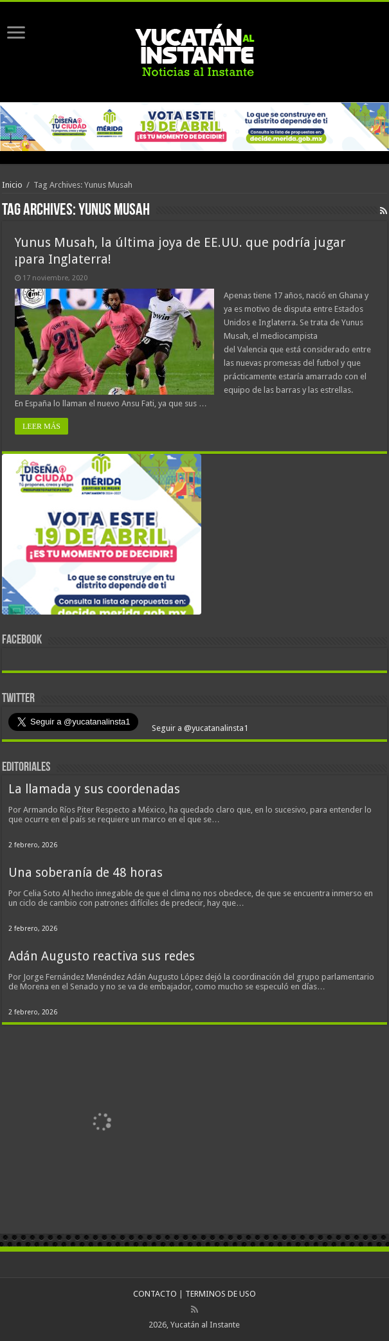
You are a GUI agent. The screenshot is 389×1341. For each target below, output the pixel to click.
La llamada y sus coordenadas (94, 789)
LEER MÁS (41, 426)
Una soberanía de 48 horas (85, 872)
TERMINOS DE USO (220, 1294)
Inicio (12, 185)
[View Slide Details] (101, 537)
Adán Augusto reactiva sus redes (101, 956)
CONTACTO (155, 1294)
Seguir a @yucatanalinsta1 (199, 728)
